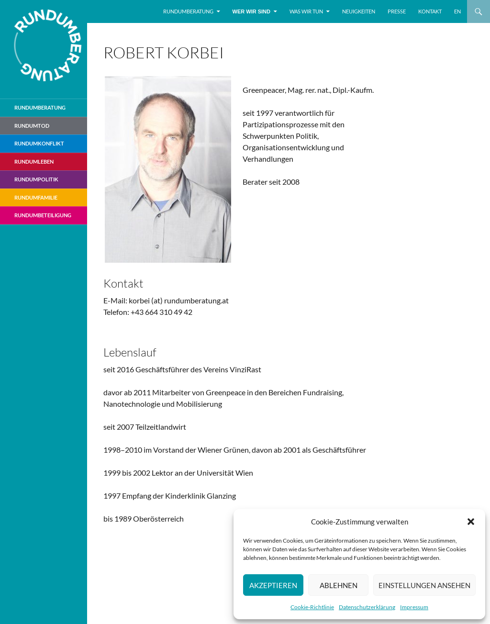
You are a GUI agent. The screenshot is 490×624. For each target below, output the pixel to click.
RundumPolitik (36, 179)
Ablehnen (338, 585)
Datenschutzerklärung (367, 607)
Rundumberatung (188, 11)
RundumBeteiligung (42, 215)
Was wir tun (306, 11)
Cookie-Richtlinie (312, 607)
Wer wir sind (251, 11)
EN (457, 11)
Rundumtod (31, 126)
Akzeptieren (273, 585)
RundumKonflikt (39, 143)
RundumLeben (34, 161)
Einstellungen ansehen (424, 585)
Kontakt (430, 11)
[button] (471, 521)
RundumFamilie (35, 197)
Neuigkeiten (358, 11)
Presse (397, 11)
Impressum (414, 607)
